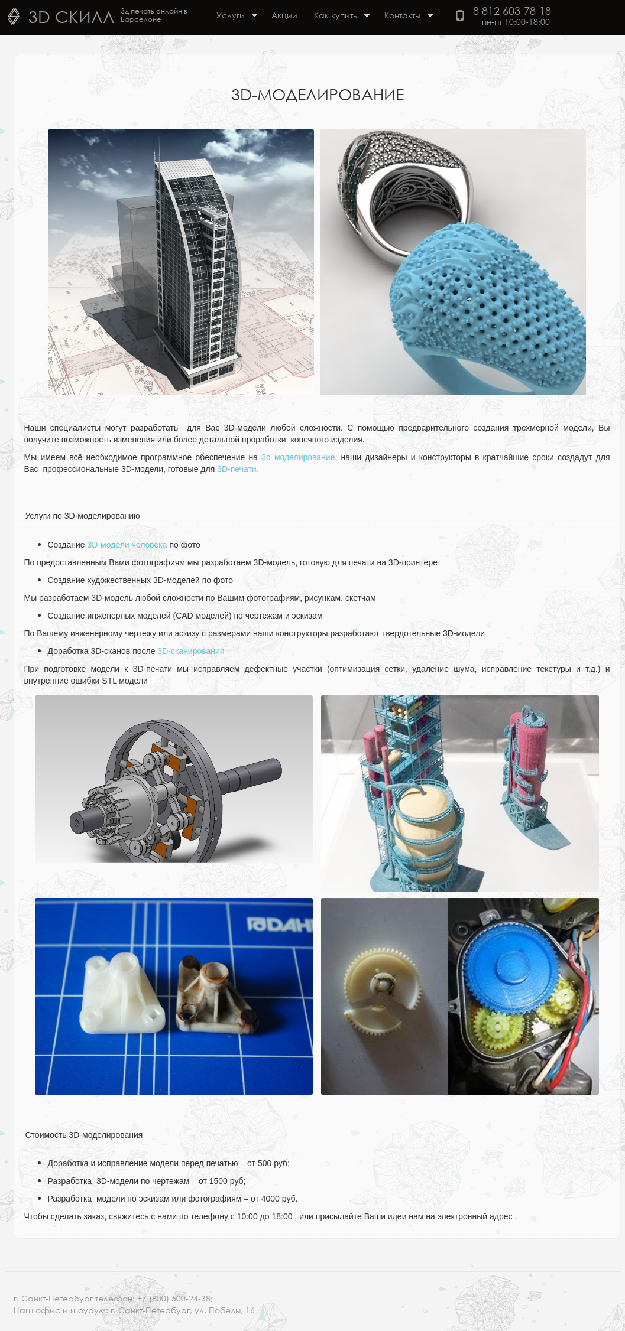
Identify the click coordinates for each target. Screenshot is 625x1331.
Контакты (404, 16)
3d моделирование (298, 457)
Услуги (232, 16)
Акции (284, 15)
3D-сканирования (190, 651)
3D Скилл (71, 16)
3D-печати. (237, 469)
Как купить (338, 16)
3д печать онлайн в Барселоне (154, 15)
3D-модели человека (127, 544)
